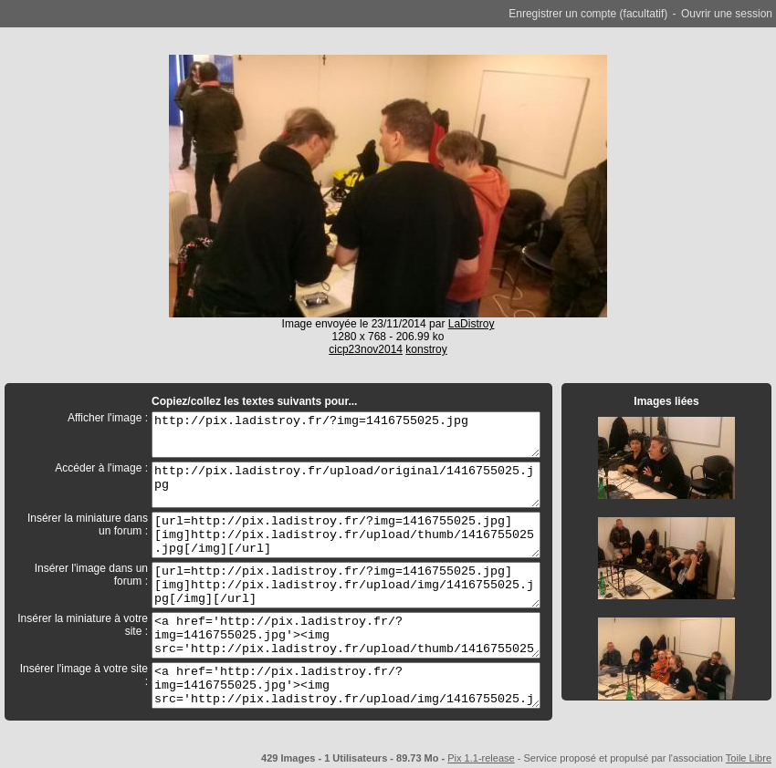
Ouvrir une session (726, 13)
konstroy (425, 349)
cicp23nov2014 (366, 349)
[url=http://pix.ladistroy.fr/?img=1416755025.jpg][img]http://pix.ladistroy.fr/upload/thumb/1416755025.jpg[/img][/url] (346, 535)
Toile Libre (748, 757)
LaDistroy (471, 323)
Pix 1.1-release (480, 757)
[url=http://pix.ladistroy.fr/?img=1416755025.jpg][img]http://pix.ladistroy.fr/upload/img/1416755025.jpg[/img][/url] (346, 585)
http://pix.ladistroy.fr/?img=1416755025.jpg (346, 434)
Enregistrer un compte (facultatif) (588, 13)
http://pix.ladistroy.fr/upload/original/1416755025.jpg (346, 485)
